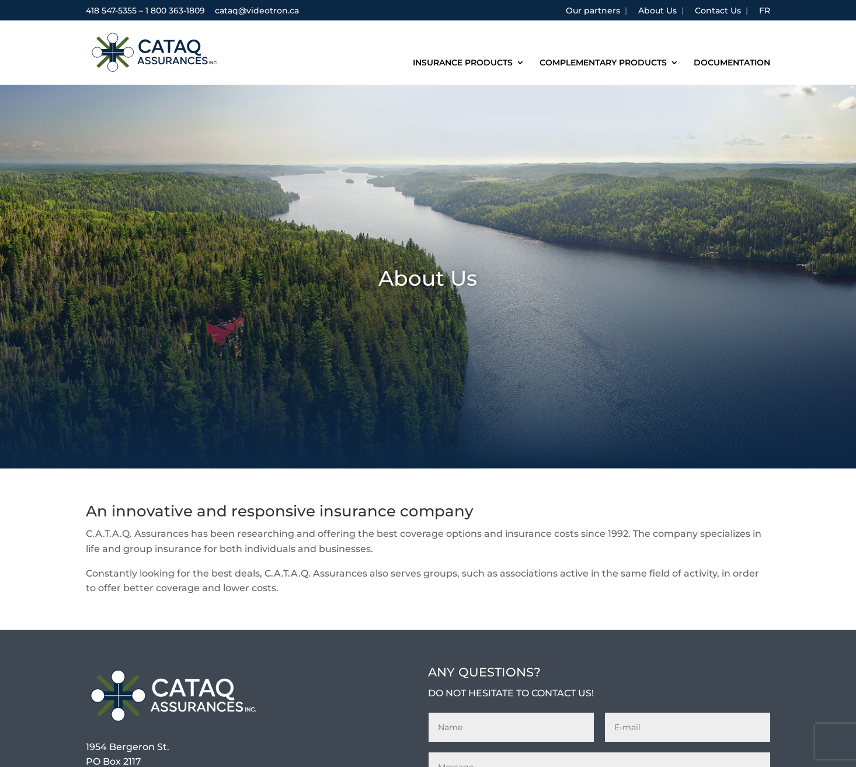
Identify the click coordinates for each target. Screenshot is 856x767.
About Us (657, 11)
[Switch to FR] (764, 13)
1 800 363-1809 (175, 10)
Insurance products (463, 63)
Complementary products (603, 63)
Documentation (732, 63)
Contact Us (718, 11)
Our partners (593, 11)
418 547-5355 (111, 10)
